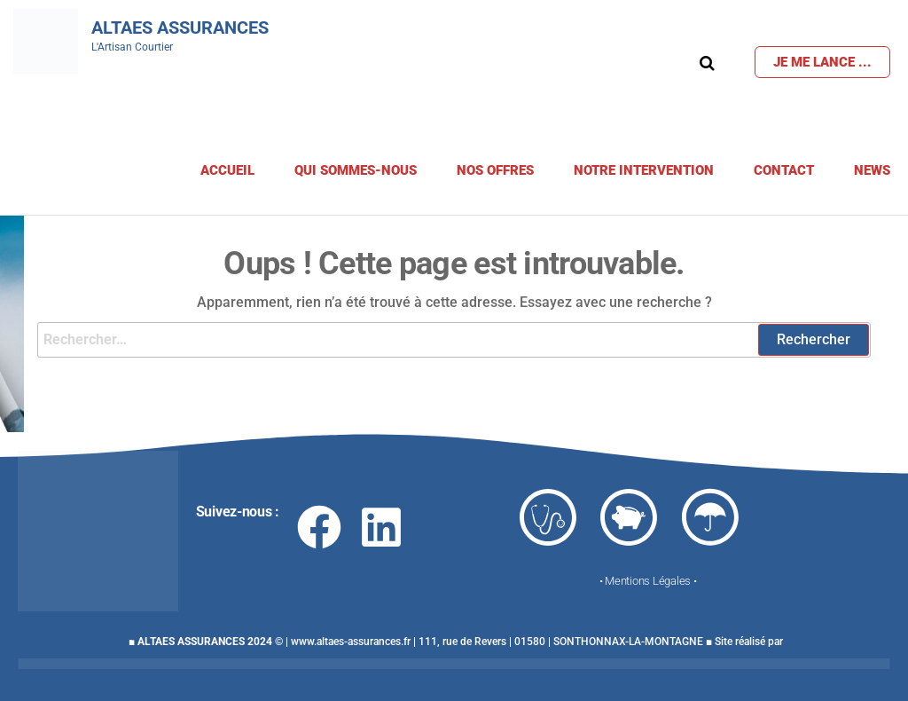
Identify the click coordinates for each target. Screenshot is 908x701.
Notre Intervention (644, 170)
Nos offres (495, 170)
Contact (784, 170)
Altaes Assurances (180, 27)
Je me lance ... (822, 62)
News (872, 170)
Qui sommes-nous (355, 170)
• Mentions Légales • (648, 580)
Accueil (227, 170)
